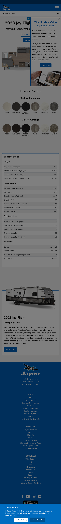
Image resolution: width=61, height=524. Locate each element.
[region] (30, 514)
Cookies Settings (21, 520)
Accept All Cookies (38, 520)
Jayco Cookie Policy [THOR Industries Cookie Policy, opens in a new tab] (23, 515)
